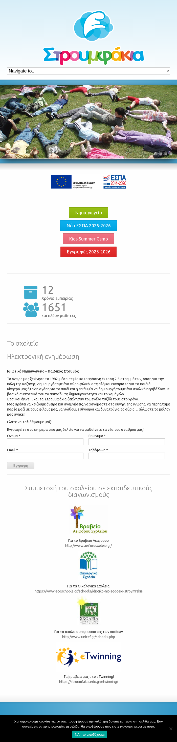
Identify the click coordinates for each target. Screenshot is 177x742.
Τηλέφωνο (98, 450)
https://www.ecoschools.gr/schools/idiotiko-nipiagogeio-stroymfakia (89, 591)
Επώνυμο (97, 436)
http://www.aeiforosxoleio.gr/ (88, 546)
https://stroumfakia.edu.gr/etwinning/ (88, 682)
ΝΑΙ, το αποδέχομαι (89, 734)
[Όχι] (170, 728)
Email (12, 450)
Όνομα (13, 436)
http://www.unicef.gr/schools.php (88, 637)
